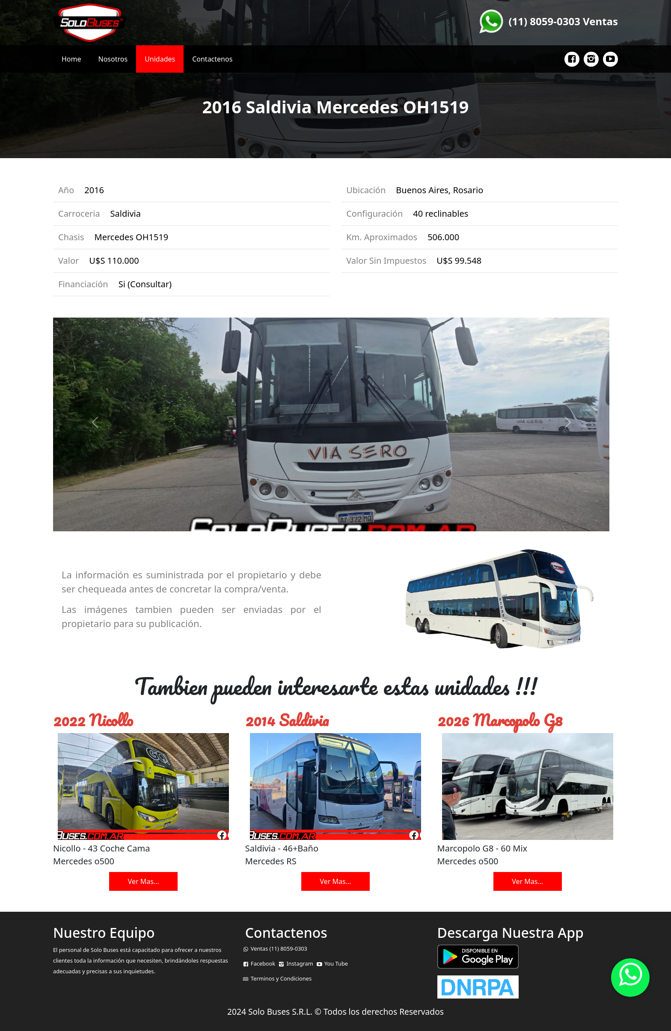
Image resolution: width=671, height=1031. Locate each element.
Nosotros (113, 59)
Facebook (263, 963)
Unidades (160, 59)
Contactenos (212, 59)
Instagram (299, 963)
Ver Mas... (143, 881)
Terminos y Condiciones (281, 978)
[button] (567, 422)
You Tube (336, 963)
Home (71, 59)
